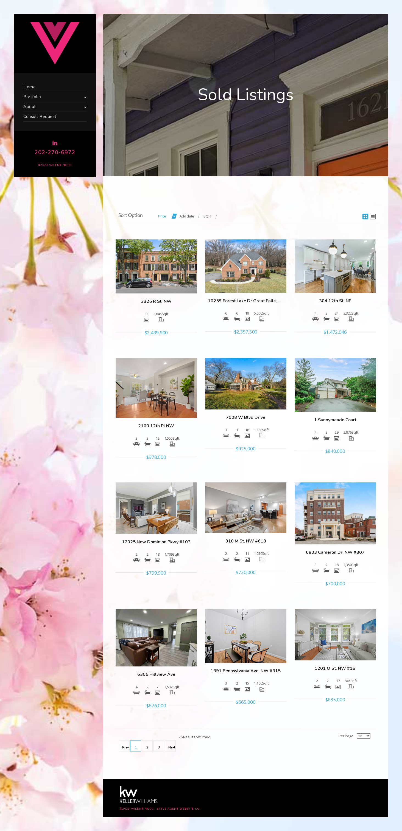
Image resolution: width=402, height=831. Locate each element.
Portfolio (32, 97)
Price (162, 216)
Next (171, 747)
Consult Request (40, 116)
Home (29, 87)
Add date (187, 216)
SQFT (207, 216)
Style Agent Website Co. (178, 809)
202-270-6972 (55, 152)
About (29, 106)
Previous (126, 747)
